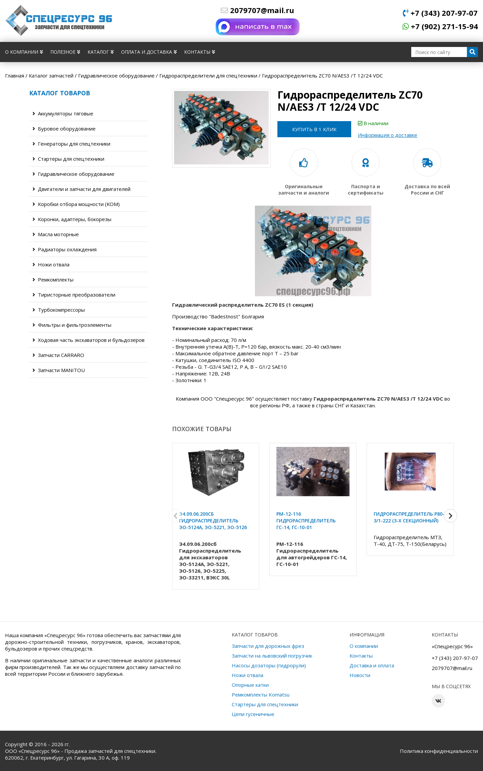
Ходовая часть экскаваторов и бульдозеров (89, 340)
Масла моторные (56, 234)
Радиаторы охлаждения (65, 249)
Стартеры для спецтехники (68, 158)
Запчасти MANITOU (59, 370)
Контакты (199, 52)
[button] (450, 515)
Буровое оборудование (64, 128)
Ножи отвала (51, 264)
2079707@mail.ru (257, 10)
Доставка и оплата (372, 665)
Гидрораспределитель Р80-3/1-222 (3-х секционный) (409, 517)
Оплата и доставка (149, 52)
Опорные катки (250, 684)
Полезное (65, 52)
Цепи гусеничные (253, 714)
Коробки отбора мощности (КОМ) (76, 204)
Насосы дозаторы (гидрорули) (269, 665)
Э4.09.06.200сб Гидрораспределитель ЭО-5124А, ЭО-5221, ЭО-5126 (213, 520)
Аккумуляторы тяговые (63, 113)
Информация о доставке (387, 135)
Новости (360, 675)
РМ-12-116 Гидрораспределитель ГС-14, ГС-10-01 (306, 520)
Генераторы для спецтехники (71, 143)
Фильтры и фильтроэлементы (72, 324)
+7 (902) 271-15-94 (440, 26)
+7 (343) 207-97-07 (440, 13)
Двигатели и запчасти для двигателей (81, 189)
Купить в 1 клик (314, 129)
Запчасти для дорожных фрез (268, 645)
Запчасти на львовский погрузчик (272, 655)
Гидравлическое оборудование (73, 173)
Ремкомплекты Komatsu (260, 694)
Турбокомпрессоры (59, 309)
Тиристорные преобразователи (74, 294)
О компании (24, 52)
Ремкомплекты (53, 279)
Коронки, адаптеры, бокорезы (72, 219)
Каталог (101, 52)
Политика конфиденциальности (439, 751)
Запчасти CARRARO (58, 355)
